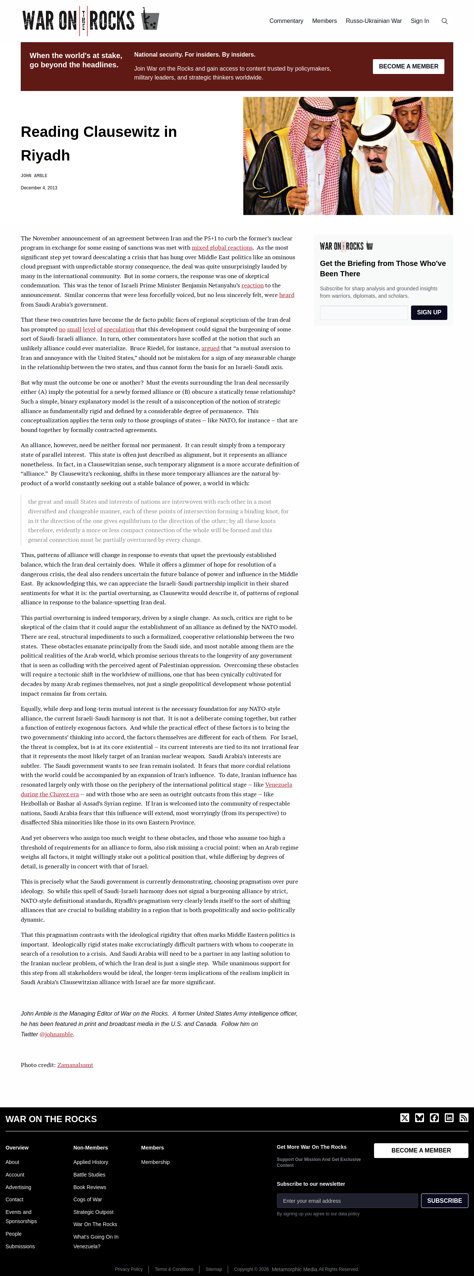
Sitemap (214, 1269)
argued (210, 349)
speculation (119, 330)
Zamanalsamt (75, 1066)
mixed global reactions (222, 248)
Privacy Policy (129, 1269)
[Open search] (444, 21)
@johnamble (56, 1035)
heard (286, 295)
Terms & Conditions (174, 1269)
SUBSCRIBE (444, 1201)
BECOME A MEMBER (408, 66)
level (89, 330)
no (62, 330)
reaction (252, 286)
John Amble (34, 176)
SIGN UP (429, 312)
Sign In (420, 21)
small (74, 330)
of (99, 330)
